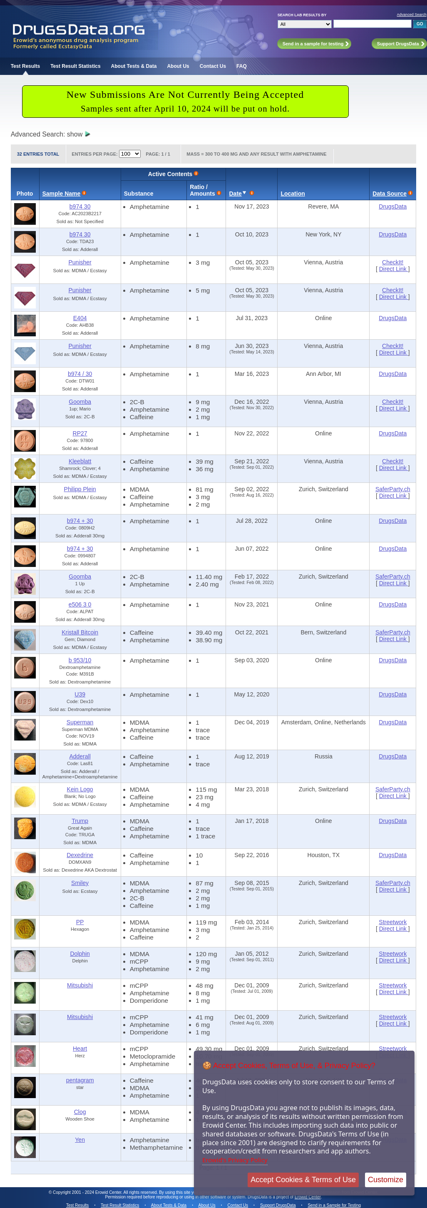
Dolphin (79, 953)
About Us (178, 66)
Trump (80, 821)
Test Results (25, 66)
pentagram (80, 1080)
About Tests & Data (134, 66)
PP (80, 922)
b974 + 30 (80, 520)
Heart (80, 1048)
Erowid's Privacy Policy (235, 1160)
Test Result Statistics (75, 66)
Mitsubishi (80, 985)
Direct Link (393, 269)
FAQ (241, 66)
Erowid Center (308, 1197)
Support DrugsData (278, 1205)
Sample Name (61, 193)
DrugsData (393, 206)
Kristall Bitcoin (80, 632)
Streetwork (393, 922)
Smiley (80, 883)
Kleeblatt (80, 461)
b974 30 (80, 206)
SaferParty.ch (392, 489)
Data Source (389, 193)
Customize (385, 1180)
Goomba (80, 401)
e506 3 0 (80, 604)
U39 (79, 694)
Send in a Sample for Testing (334, 1205)
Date (235, 193)
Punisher (79, 262)
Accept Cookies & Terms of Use (303, 1180)
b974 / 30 (80, 373)
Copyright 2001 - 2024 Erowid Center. (87, 1192)
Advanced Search (412, 14)
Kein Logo (80, 789)
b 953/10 (80, 660)
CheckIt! (392, 262)
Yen (80, 1139)
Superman (80, 722)
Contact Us (213, 66)
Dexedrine (80, 855)
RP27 (80, 433)
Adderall (79, 756)
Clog (80, 1112)
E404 (80, 318)
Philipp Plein (80, 489)
